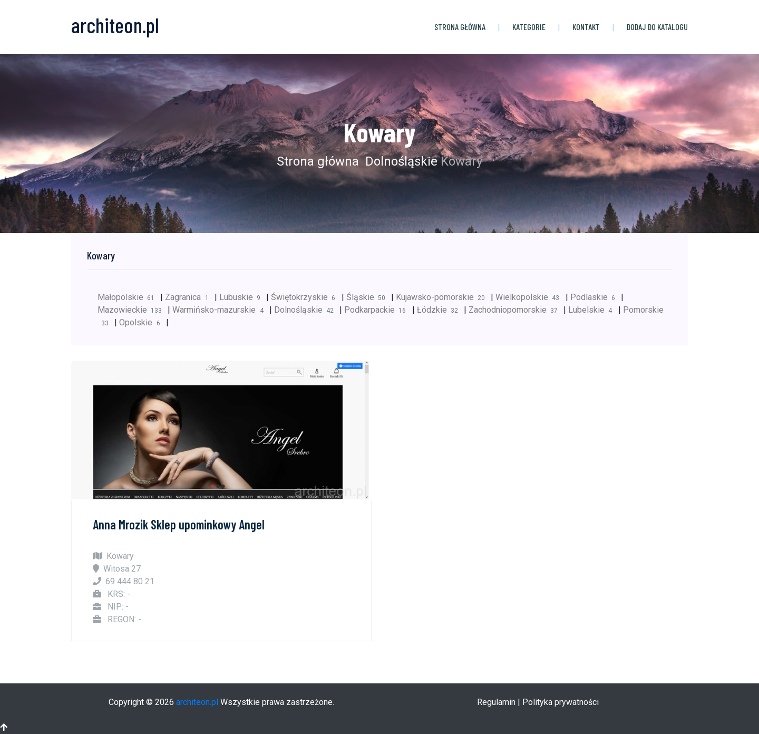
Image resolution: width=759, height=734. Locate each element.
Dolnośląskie (399, 161)
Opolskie (142, 322)
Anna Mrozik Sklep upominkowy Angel (179, 524)
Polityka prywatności (560, 702)
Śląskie (368, 297)
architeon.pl (197, 702)
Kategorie (529, 27)
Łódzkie (440, 310)
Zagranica (189, 297)
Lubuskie (242, 297)
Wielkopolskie (530, 297)
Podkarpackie (378, 310)
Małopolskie (129, 297)
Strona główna (459, 27)
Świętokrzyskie (306, 297)
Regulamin (496, 702)
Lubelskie (593, 310)
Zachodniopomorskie (516, 310)
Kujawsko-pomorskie (443, 297)
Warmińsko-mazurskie (220, 310)
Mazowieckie (133, 310)
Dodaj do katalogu (657, 27)
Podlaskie (595, 297)
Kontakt (586, 27)
